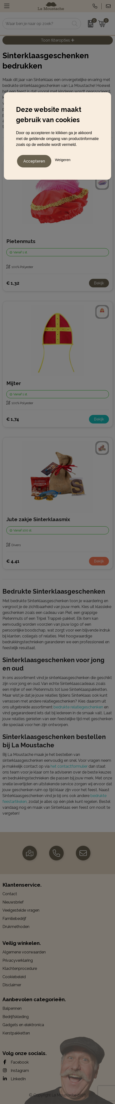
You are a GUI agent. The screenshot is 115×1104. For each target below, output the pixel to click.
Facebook (15, 1062)
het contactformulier (69, 766)
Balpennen (12, 1008)
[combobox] (36, 23)
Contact (9, 894)
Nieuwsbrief (13, 902)
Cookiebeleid (14, 977)
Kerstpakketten (16, 1033)
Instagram (15, 1070)
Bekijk (99, 283)
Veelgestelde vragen (20, 910)
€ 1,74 (12, 419)
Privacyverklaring (17, 960)
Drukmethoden (15, 926)
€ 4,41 (12, 561)
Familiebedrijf (14, 918)
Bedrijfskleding (15, 1016)
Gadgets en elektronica (23, 1024)
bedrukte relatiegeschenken (78, 707)
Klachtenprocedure (19, 968)
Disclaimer (11, 985)
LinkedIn (14, 1078)
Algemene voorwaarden (24, 952)
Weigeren (63, 160)
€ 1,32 (12, 283)
